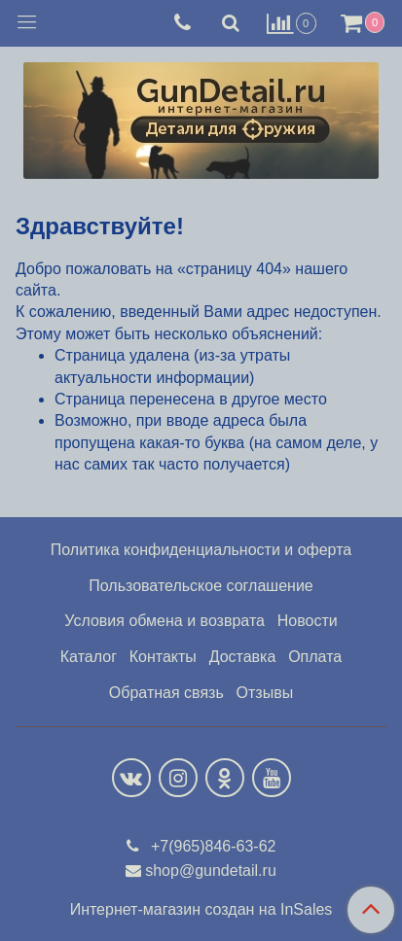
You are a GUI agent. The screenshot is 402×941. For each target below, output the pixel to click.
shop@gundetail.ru (210, 870)
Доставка (242, 656)
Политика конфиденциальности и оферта (201, 549)
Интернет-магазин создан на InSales (201, 910)
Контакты (163, 656)
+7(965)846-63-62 (211, 846)
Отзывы (265, 692)
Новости (307, 620)
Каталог (88, 656)
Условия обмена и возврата (164, 620)
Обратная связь (166, 692)
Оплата (315, 656)
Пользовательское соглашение (200, 585)
